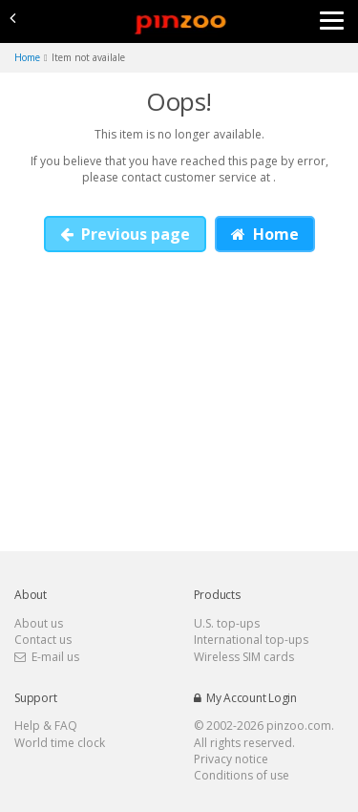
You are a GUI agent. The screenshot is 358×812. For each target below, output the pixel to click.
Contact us (43, 639)
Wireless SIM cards (244, 657)
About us (38, 623)
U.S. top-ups (227, 623)
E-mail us (46, 657)
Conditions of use (241, 775)
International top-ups (251, 639)
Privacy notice (231, 759)
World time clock (59, 743)
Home (265, 234)
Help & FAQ (45, 725)
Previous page (125, 234)
